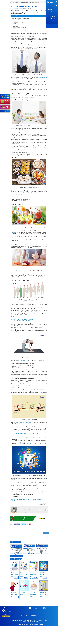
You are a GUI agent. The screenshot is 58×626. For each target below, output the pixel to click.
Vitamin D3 (14, 437)
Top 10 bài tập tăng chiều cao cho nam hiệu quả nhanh (22, 319)
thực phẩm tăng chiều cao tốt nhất (24, 422)
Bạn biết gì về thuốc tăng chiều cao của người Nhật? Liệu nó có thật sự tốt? (27, 499)
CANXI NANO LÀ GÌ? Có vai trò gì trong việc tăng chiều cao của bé (29, 433)
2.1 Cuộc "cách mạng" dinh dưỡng (18, 21)
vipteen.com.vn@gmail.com (30, 623)
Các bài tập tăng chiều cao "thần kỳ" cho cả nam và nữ (22, 500)
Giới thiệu (22, 614)
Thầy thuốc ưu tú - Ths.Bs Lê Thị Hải (18, 8)
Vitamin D (35, 232)
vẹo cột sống (22, 375)
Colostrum (14, 485)
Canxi (29, 233)
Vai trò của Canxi (14, 273)
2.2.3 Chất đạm (15, 26)
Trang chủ (49, 9)
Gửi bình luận (45, 533)
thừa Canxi (19, 443)
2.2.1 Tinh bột (15, 23)
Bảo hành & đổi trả (32, 614)
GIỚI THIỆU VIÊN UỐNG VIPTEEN (42, 574)
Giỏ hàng (5, 111)
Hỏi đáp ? (49, 23)
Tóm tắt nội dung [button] (14, 15)
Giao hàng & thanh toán (32, 615)
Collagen (30, 443)
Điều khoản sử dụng (24, 615)
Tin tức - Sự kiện (50, 20)
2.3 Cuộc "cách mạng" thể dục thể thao (19, 27)
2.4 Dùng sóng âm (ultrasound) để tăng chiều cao (21, 28)
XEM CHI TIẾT (17, 553)
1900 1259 (25, 621)
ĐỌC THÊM (16, 577)
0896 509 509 (30, 621)
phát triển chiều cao (18, 129)
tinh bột (29, 190)
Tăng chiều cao (22, 2)
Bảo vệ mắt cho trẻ (51, 18)
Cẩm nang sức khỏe (51, 16)
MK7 (13, 440)
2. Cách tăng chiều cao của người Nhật (20, 19)
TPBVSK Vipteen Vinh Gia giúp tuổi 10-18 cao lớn (14, 574)
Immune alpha (14, 482)
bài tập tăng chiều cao (22, 360)
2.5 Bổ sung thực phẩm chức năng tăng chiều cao (21, 30)
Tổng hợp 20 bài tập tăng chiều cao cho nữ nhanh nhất (22, 320)
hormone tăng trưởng (31, 325)
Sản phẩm (49, 11)
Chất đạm (12, 244)
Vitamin (15, 232)
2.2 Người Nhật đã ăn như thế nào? (19, 22)
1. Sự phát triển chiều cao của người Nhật (20, 18)
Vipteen (6, 614)
